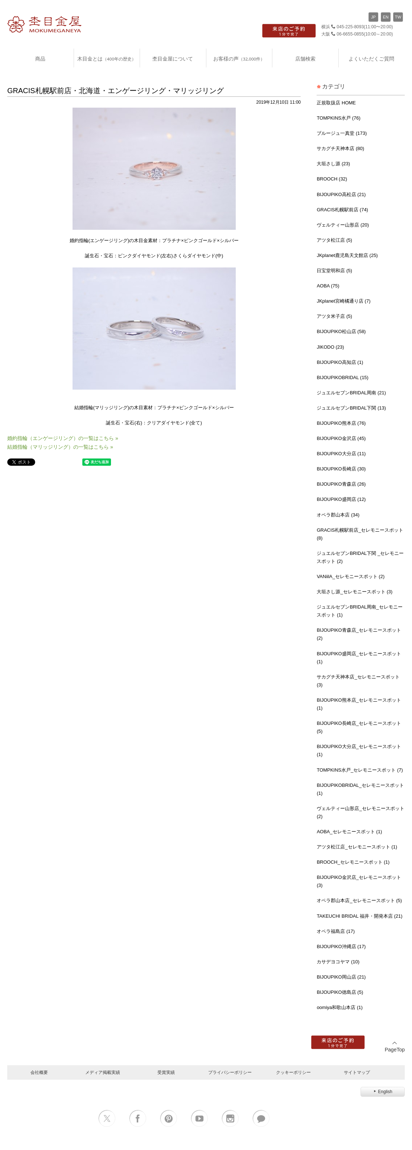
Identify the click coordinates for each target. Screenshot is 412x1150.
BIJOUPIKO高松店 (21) (341, 194)
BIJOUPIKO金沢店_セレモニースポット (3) (359, 881)
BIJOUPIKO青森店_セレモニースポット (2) (359, 634)
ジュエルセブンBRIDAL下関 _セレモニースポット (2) (360, 557)
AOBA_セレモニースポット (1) (349, 831)
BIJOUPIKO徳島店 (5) (340, 992)
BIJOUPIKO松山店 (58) (341, 331)
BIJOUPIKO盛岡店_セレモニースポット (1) (359, 657)
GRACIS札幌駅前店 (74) (342, 209)
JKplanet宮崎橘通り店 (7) (343, 301)
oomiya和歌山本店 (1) (339, 1007)
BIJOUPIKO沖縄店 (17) (341, 946)
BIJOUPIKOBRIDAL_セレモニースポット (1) (360, 789)
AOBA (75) (328, 285)
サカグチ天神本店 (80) (340, 148)
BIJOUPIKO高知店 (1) (340, 362)
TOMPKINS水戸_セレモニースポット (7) (360, 770)
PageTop (395, 1047)
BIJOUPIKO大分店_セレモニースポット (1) (359, 750)
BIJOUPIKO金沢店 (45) (341, 438)
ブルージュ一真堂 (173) (342, 133)
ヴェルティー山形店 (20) (343, 225)
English (382, 1091)
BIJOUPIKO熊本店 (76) (341, 423)
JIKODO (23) (330, 347)
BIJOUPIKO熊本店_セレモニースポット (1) (359, 704)
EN (386, 17)
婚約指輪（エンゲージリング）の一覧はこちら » (62, 438)
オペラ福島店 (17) (336, 931)
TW (398, 17)
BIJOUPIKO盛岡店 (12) (341, 499)
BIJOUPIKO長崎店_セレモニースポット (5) (359, 727)
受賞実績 (166, 1072)
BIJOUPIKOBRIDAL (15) (342, 377)
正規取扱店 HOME (336, 102)
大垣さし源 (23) (333, 163)
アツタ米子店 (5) (334, 316)
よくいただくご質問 (371, 58)
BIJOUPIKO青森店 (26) (341, 484)
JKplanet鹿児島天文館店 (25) (347, 255)
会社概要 (39, 1072)
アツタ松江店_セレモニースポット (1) (357, 847)
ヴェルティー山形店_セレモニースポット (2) (360, 812)
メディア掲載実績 (102, 1072)
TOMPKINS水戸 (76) (338, 118)
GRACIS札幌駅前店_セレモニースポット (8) (360, 534)
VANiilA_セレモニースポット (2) (350, 576)
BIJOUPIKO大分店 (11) (341, 453)
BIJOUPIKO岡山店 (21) (341, 977)
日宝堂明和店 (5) (334, 270)
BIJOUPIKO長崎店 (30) (341, 469)
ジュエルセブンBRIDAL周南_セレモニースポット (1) (359, 611)
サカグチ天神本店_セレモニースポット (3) (358, 681)
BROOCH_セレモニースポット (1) (353, 862)
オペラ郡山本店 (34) (338, 515)
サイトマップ (357, 1072)
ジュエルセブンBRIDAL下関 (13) (351, 408)
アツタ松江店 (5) (334, 240)
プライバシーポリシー (230, 1072)
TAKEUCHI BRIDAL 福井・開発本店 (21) (359, 916)
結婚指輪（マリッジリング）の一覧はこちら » (60, 447)
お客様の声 (239, 58)
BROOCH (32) (332, 179)
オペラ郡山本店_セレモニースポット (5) (359, 900)
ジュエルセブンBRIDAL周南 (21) (351, 392)
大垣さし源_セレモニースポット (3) (354, 591)
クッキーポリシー (293, 1072)
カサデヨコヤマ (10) (338, 961)
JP (373, 17)
